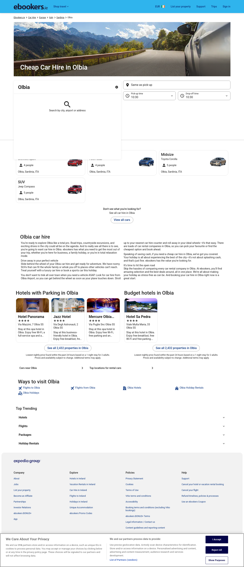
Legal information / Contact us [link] (140, 522)
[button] (122, 118)
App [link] (16, 519)
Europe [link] (42, 17)
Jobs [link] (16, 484)
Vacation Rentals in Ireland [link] (82, 484)
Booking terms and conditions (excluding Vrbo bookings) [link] (148, 509)
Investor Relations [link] (22, 507)
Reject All (217, 556)
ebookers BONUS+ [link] (22, 513)
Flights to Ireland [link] (78, 496)
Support (200, 6)
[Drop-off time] (204, 95)
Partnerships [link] (20, 501)
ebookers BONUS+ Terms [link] (138, 516)
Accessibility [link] (132, 501)
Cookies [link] (129, 484)
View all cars (122, 220)
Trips (214, 6)
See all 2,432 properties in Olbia (67, 348)
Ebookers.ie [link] (19, 17)
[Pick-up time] (149, 95)
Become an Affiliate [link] (23, 496)
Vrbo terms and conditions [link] (138, 496)
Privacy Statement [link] (134, 478)
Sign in (226, 6)
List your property (181, 6)
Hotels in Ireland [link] (77, 478)
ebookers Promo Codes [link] (81, 513)
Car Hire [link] (32, 17)
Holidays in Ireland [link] (78, 501)
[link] (44, 388)
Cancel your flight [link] (190, 490)
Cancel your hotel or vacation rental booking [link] (203, 484)
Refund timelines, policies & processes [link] (200, 496)
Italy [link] (51, 17)
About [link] (17, 478)
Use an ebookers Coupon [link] (194, 501)
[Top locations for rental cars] (122, 368)
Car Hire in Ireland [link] (78, 490)
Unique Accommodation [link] (81, 507)
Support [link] (185, 478)
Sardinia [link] (60, 17)
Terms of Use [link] (132, 490)
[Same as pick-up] (176, 85)
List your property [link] (22, 490)
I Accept (216, 546)
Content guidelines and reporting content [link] (145, 528)
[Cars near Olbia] (52, 368)
